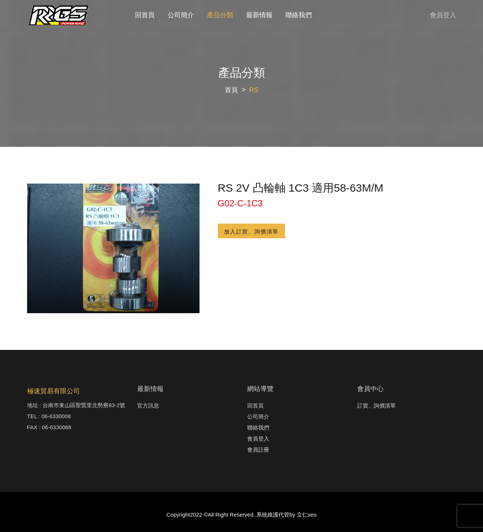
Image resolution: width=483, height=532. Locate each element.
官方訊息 (148, 405)
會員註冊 (258, 449)
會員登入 (443, 15)
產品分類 (220, 15)
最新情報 (259, 15)
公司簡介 (181, 15)
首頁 (231, 90)
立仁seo (306, 514)
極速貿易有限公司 (53, 391)
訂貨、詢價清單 (376, 405)
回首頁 (145, 15)
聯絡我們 (298, 15)
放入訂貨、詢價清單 (251, 231)
